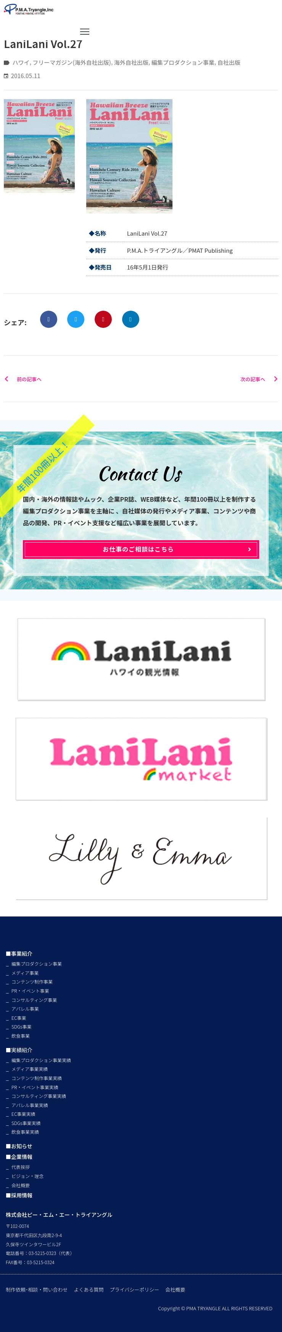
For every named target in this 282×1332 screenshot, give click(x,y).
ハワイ (20, 62)
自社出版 (229, 62)
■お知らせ (19, 1146)
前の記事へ (23, 379)
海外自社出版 (131, 62)
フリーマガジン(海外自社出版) (71, 62)
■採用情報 (19, 1195)
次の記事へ (259, 379)
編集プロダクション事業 (182, 62)
